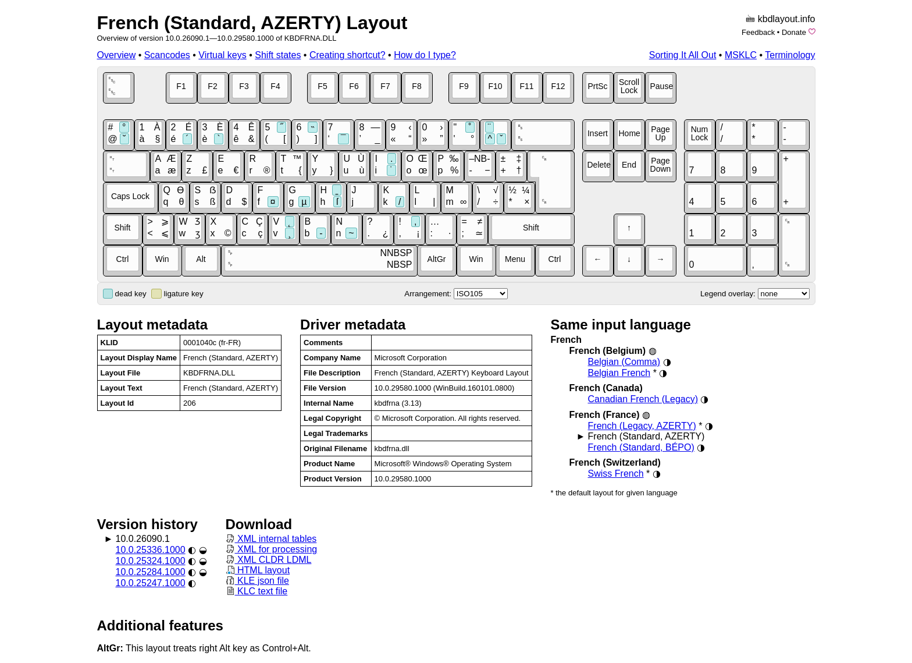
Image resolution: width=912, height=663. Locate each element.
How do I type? (425, 55)
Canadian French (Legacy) (643, 399)
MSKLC (741, 55)
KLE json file (257, 581)
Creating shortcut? (347, 55)
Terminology (790, 55)
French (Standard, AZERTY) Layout (252, 22)
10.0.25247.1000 (151, 583)
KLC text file (257, 591)
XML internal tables (271, 539)
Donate (794, 32)
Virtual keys (222, 55)
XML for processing (272, 549)
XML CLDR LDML (269, 560)
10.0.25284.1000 (151, 572)
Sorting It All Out (683, 55)
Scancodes (167, 55)
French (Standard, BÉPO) (641, 447)
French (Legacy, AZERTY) (642, 426)
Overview (116, 55)
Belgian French (619, 373)
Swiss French (616, 473)
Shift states (278, 55)
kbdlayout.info (786, 19)
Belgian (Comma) (624, 362)
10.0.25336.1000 (151, 550)
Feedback (758, 32)
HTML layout (258, 570)
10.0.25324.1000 (151, 561)
